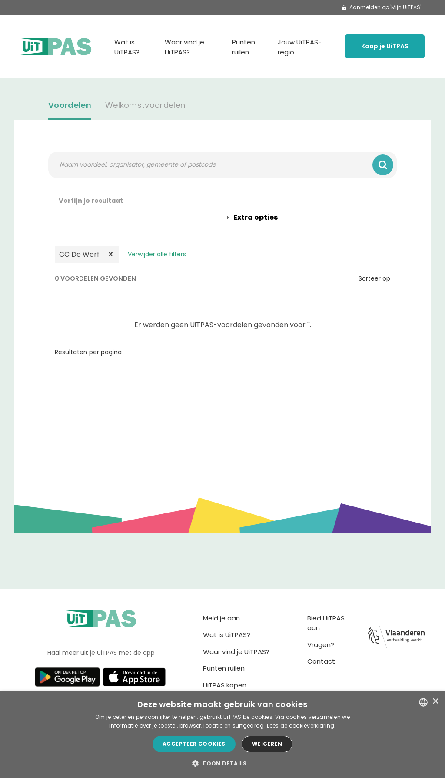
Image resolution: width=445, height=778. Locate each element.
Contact (321, 661)
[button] (222, 763)
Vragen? (320, 644)
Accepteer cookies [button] (194, 744)
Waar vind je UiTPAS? (184, 47)
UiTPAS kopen (224, 685)
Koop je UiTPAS (384, 46)
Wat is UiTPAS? (126, 47)
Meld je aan (221, 618)
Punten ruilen (243, 47)
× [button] (435, 701)
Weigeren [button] (267, 744)
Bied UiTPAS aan (326, 623)
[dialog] (222, 734)
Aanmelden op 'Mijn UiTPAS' (381, 7)
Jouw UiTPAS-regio (300, 47)
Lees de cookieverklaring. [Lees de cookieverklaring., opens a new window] (301, 725)
